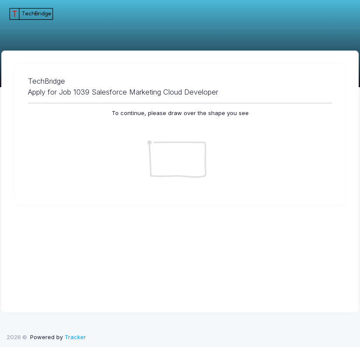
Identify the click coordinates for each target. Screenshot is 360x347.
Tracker (75, 336)
